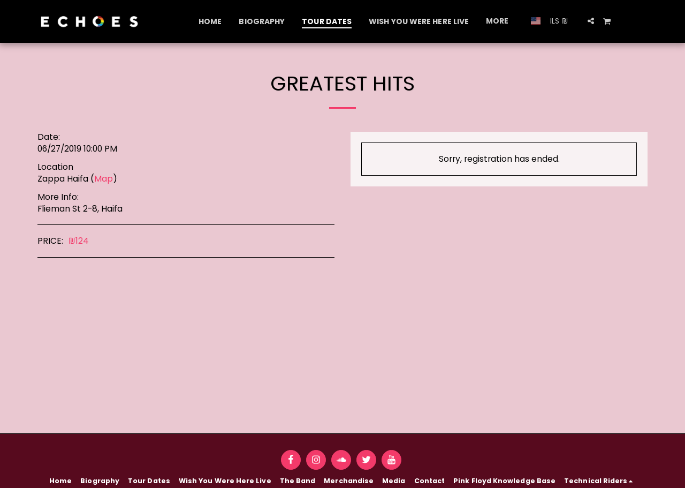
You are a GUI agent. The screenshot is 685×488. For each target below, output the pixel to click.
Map (103, 178)
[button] (590, 21)
